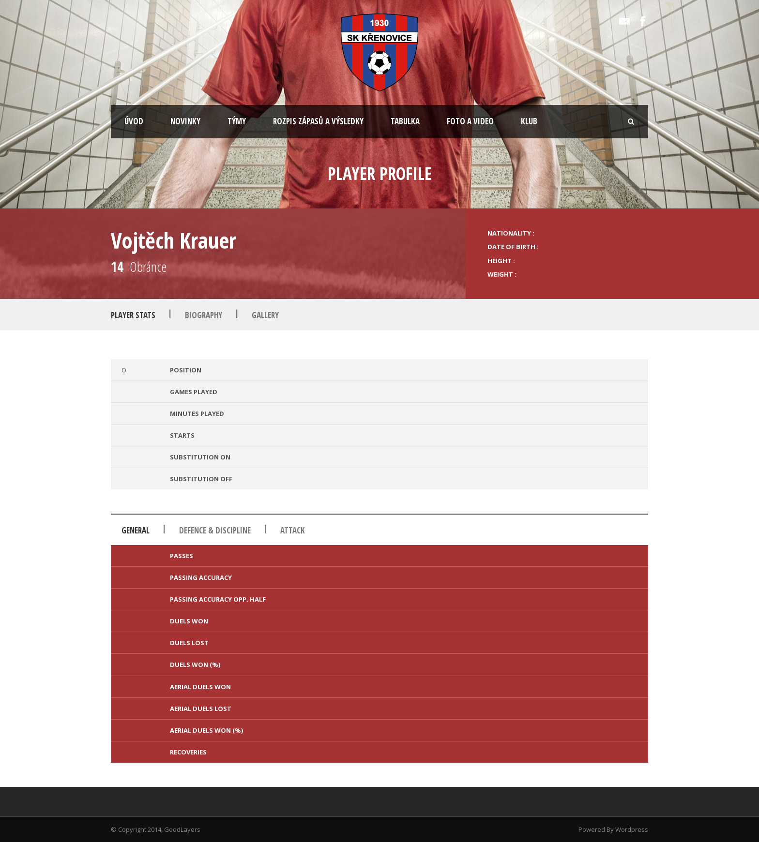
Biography (203, 315)
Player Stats (133, 315)
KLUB (529, 121)
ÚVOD (133, 121)
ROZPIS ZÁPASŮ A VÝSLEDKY (318, 121)
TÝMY (237, 121)
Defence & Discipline (215, 530)
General (135, 530)
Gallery (265, 315)
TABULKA (405, 121)
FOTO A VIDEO (470, 121)
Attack (292, 530)
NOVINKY (185, 121)
